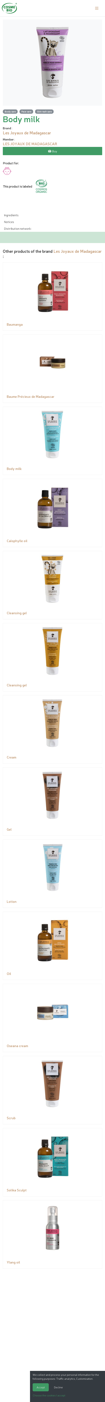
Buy (52, 151)
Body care (10, 111)
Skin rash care (44, 111)
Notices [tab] (9, 222)
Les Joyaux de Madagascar (77, 251)
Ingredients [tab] (11, 215)
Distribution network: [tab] (17, 228)
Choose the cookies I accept (49, 1395)
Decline (58, 1387)
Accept (41, 1387)
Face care (26, 111)
